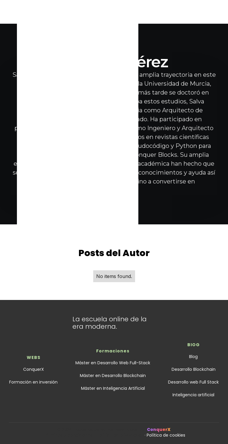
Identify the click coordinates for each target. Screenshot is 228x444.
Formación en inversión (33, 382)
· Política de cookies (165, 435)
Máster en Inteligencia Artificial (113, 388)
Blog (193, 356)
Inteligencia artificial (193, 394)
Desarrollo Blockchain (194, 369)
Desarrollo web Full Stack (193, 382)
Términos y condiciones (69, 435)
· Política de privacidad (118, 435)
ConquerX (33, 369)
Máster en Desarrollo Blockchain (113, 375)
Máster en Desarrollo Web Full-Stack (112, 362)
